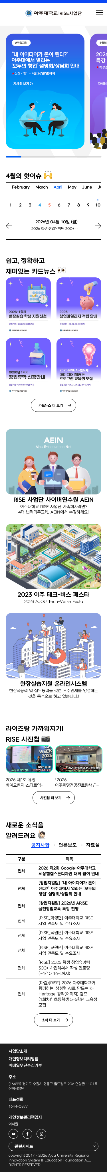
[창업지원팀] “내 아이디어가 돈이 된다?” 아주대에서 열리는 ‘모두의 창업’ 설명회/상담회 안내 (67, 889)
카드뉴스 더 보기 (51, 406)
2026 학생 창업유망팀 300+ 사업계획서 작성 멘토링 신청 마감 (56, 229)
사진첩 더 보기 (50, 798)
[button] (91, 229)
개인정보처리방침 (23, 1059)
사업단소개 (18, 1051)
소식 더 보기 (51, 1020)
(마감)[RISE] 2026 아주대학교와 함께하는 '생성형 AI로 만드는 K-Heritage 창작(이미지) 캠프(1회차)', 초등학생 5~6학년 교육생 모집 (68, 994)
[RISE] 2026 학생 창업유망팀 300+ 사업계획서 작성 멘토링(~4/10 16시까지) (64, 968)
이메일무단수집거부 (25, 1065)
